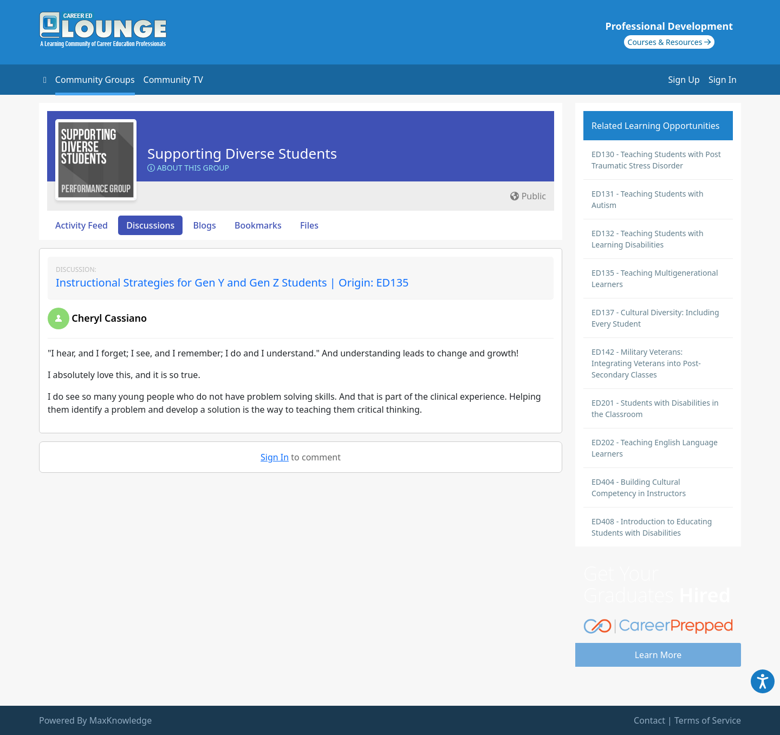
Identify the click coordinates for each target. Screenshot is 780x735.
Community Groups (95, 80)
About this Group (188, 167)
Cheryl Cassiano (109, 317)
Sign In (722, 80)
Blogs (204, 225)
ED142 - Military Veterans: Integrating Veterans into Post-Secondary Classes (646, 363)
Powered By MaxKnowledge (95, 720)
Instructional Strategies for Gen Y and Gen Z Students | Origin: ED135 (232, 282)
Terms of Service (707, 720)
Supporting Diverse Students (242, 153)
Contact (649, 720)
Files (309, 225)
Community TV (173, 80)
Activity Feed (81, 225)
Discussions (150, 225)
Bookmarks (258, 225)
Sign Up (684, 80)
